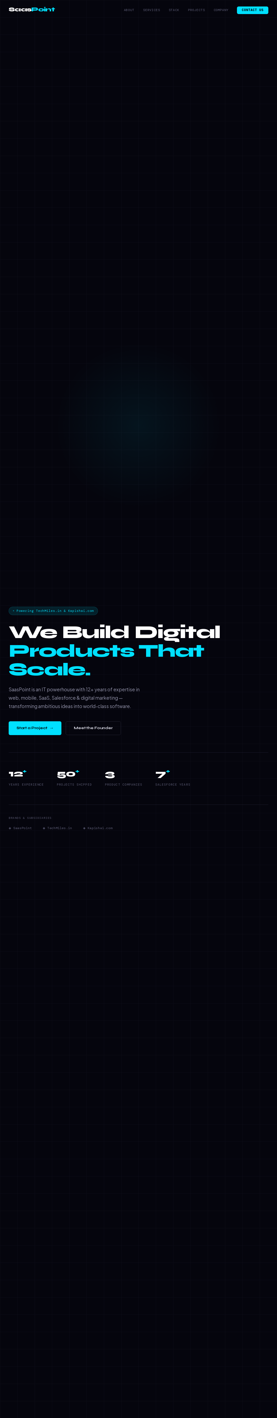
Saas (32, 9)
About (129, 10)
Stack (174, 10)
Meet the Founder (93, 728)
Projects (196, 10)
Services (151, 10)
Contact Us (252, 10)
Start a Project (35, 728)
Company (221, 10)
